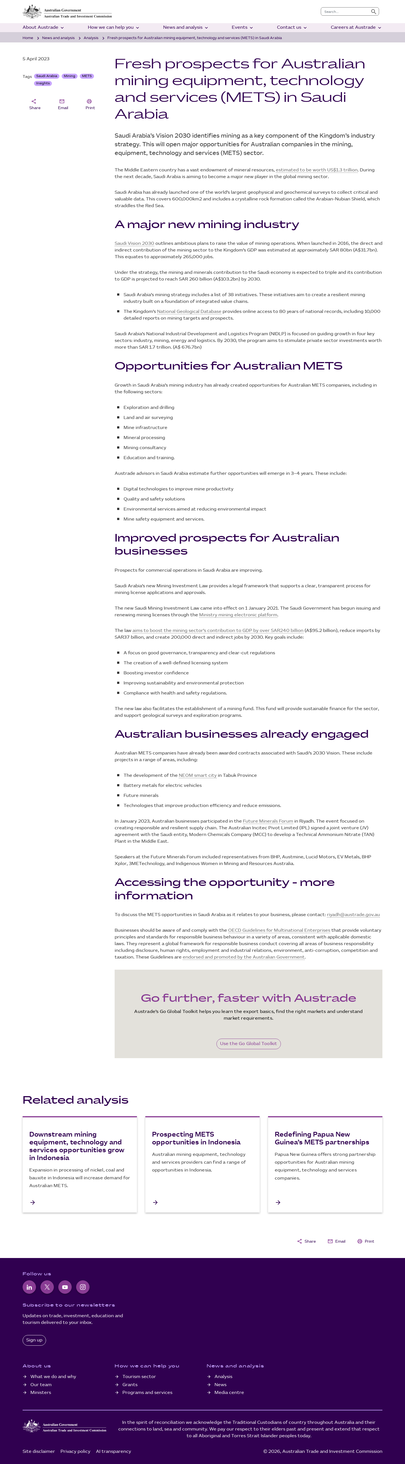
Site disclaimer (39, 1451)
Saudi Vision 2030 (134, 243)
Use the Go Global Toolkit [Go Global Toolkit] (248, 1043)
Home (28, 38)
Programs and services (147, 1392)
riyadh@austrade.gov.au (353, 914)
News (220, 1384)
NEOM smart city (198, 775)
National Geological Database (189, 311)
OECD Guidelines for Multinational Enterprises (279, 930)
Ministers (40, 1392)
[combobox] (345, 11)
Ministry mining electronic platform (238, 615)
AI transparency (113, 1451)
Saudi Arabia (46, 76)
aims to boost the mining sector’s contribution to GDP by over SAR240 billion (217, 630)
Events (243, 28)
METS (87, 76)
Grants (130, 1384)
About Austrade (44, 28)
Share (34, 104)
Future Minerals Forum (268, 821)
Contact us (292, 28)
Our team (41, 1384)
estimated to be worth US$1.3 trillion (317, 170)
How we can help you (114, 28)
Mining (69, 76)
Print (90, 104)
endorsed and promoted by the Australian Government (244, 957)
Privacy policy (75, 1451)
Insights (43, 83)
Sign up (34, 1340)
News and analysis (186, 28)
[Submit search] (374, 11)
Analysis (91, 38)
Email (63, 104)
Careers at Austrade (356, 28)
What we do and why (53, 1376)
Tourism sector (139, 1376)
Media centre (229, 1392)
